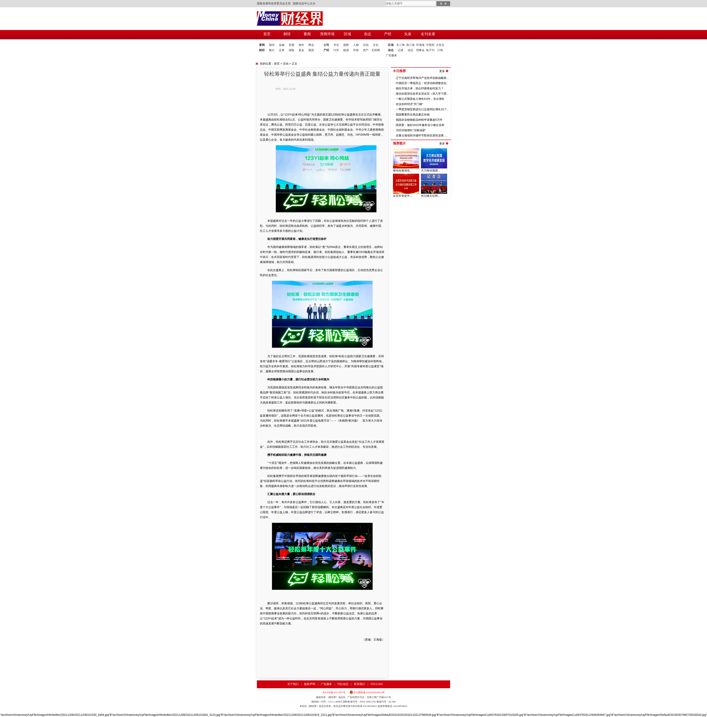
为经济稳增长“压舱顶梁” (411, 130)
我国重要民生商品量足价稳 (413, 114)
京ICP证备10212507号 (333, 692)
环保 (356, 50)
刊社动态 (342, 684)
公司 (326, 44)
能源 (346, 50)
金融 (281, 44)
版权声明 (309, 684)
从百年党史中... (402, 195)
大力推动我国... (430, 170)
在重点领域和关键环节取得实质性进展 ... (421, 135)
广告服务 (391, 55)
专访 (336, 44)
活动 (366, 44)
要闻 (262, 44)
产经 (326, 50)
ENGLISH (377, 684)
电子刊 (430, 50)
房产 (366, 50)
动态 (410, 50)
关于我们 (293, 684)
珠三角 (410, 44)
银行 (272, 50)
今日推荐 (399, 71)
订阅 (440, 50)
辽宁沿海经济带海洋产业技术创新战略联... (422, 77)
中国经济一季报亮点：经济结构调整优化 (421, 83)
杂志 (391, 50)
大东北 (440, 44)
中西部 (430, 44)
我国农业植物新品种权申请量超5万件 (419, 119)
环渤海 (420, 44)
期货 (311, 50)
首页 (277, 63)
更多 (442, 71)
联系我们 (359, 684)
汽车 (336, 50)
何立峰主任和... (430, 195)
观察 (346, 44)
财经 (262, 50)
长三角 (400, 44)
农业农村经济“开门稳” (409, 104)
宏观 (291, 44)
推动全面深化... (402, 170)
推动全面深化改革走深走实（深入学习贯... (422, 93)
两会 (311, 44)
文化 (375, 44)
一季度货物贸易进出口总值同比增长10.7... (422, 109)
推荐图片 (399, 143)
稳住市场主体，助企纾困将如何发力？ (420, 88)
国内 (272, 44)
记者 (400, 50)
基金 (301, 50)
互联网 (375, 50)
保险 (291, 50)
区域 (391, 44)
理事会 (420, 50)
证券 (281, 50)
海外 (301, 44)
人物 (356, 44)
